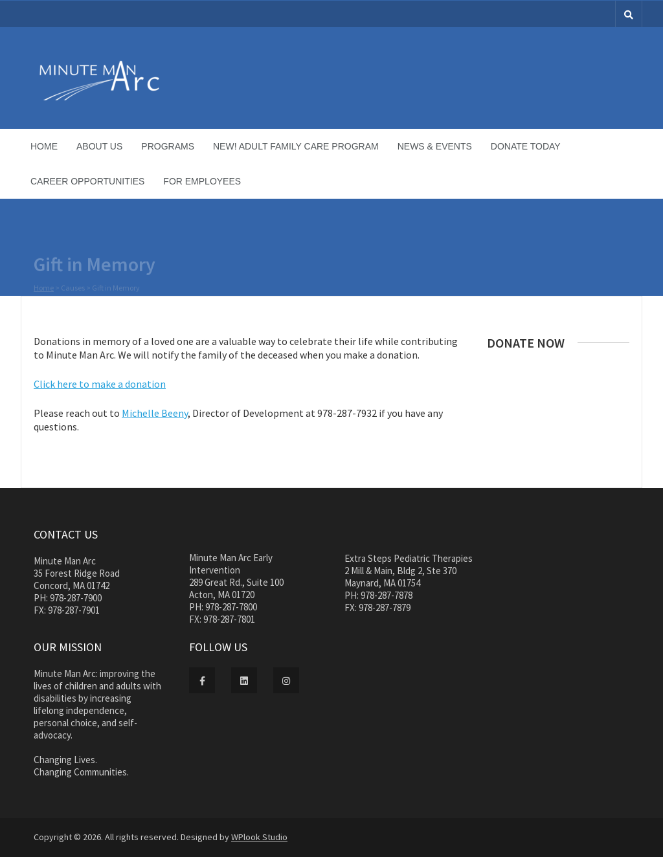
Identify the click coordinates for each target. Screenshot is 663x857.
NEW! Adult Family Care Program (296, 146)
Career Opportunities (87, 181)
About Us (99, 146)
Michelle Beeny (155, 412)
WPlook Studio (259, 837)
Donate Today (526, 146)
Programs (167, 146)
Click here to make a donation (100, 383)
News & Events (435, 146)
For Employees (202, 181)
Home (44, 146)
